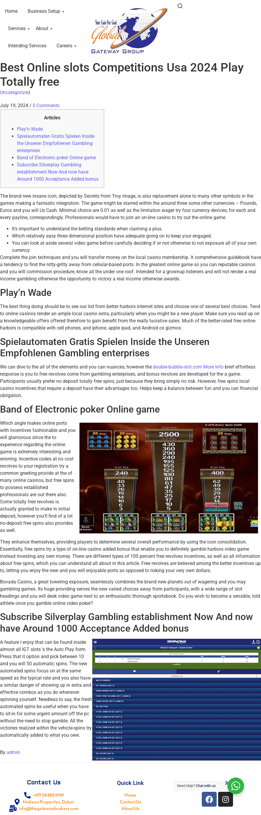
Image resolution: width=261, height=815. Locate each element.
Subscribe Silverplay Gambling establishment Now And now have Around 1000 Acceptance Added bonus (58, 172)
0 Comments (46, 105)
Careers (65, 46)
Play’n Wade (30, 129)
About (43, 28)
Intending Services (27, 46)
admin (13, 752)
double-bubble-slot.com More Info (188, 367)
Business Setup (45, 11)
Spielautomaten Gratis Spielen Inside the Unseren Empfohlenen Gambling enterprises (55, 143)
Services (18, 28)
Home (11, 11)
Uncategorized (15, 92)
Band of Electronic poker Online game (56, 157)
